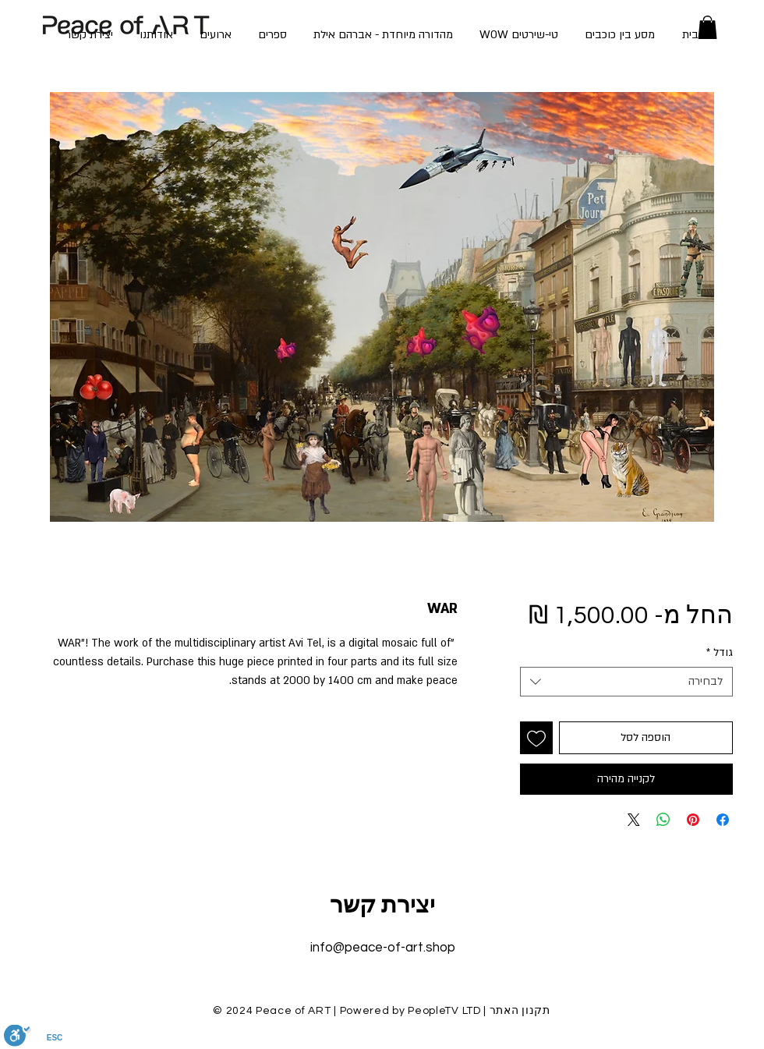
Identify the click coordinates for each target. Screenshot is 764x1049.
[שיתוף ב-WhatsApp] (663, 819)
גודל (719, 652)
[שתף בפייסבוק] (722, 819)
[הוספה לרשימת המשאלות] (536, 737)
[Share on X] (633, 819)
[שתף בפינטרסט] (693, 819)
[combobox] (626, 681)
